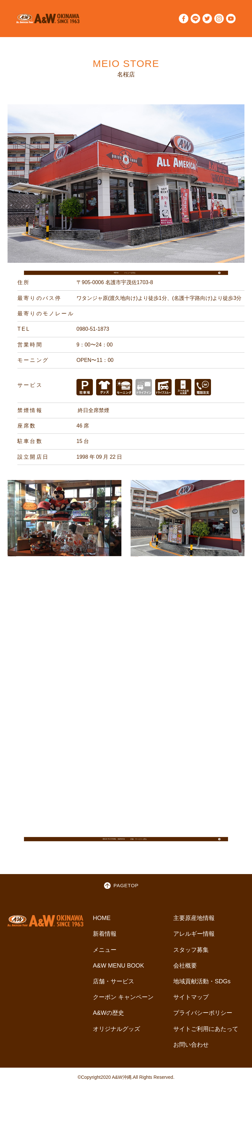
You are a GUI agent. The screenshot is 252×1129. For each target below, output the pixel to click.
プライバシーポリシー (202, 1037)
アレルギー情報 (194, 957)
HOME (102, 941)
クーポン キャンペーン (123, 1020)
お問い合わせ (191, 1068)
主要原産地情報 (194, 941)
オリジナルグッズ (116, 1052)
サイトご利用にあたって (205, 1052)
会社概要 (185, 989)
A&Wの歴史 (108, 1037)
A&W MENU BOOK (118, 989)
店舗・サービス (113, 1005)
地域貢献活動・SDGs (201, 1005)
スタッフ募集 (191, 973)
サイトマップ (191, 1020)
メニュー (104, 973)
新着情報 (104, 957)
